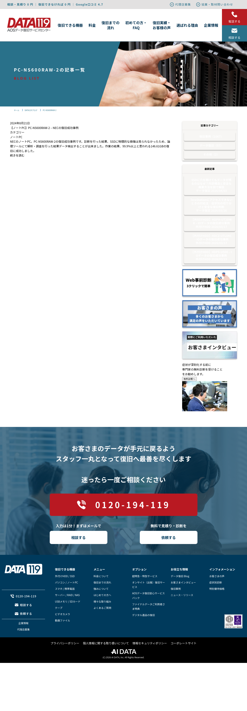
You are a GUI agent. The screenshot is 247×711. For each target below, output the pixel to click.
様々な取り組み (102, 616)
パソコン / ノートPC (66, 597)
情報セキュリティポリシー (150, 657)
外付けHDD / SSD (65, 590)
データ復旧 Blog (180, 590)
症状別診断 (215, 597)
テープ (58, 622)
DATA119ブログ (33, 110)
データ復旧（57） (211, 148)
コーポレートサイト (184, 657)
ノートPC (16, 137)
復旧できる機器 (70, 25)
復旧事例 (176, 603)
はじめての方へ (102, 609)
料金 (92, 25)
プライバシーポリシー (64, 657)
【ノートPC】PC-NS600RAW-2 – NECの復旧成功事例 (44, 128)
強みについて (101, 603)
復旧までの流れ (111, 25)
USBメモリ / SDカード (67, 616)
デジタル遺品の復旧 (143, 629)
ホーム (17, 110)
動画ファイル (62, 635)
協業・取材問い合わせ (214, 4)
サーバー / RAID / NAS (67, 609)
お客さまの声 (216, 590)
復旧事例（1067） (211, 137)
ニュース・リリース (182, 609)
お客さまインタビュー (183, 597)
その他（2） (211, 159)
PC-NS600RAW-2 (54, 110)
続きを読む (17, 155)
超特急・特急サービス (144, 590)
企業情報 (211, 25)
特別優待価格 (216, 603)
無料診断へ (189, 393)
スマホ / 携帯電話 (65, 603)
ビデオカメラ (62, 628)
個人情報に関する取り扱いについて (106, 657)
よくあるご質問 (102, 622)
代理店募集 (180, 4)
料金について (101, 590)
